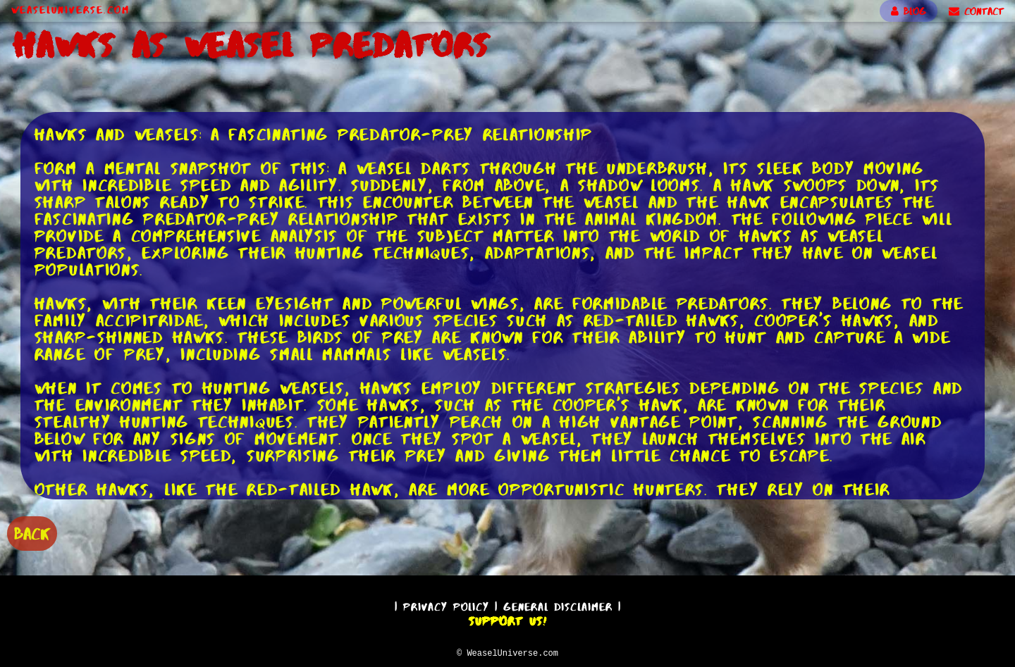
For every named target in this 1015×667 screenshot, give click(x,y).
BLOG (908, 11)
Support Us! (507, 619)
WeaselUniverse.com (70, 10)
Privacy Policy (446, 604)
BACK (32, 532)
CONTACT (976, 11)
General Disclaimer (558, 604)
